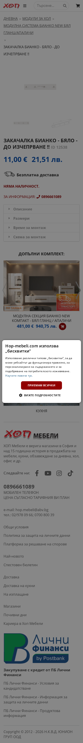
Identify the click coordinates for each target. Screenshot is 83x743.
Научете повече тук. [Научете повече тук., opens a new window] (19, 375)
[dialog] (41, 371)
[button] (41, 395)
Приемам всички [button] (42, 385)
